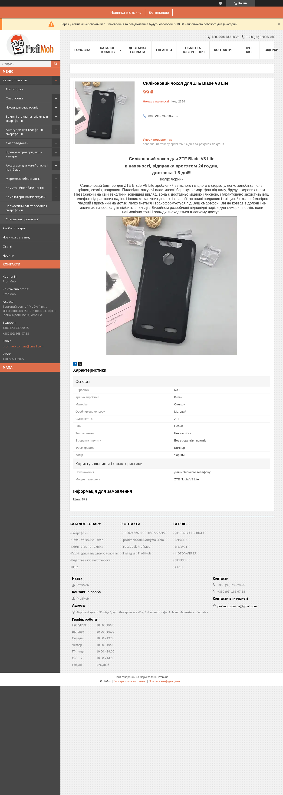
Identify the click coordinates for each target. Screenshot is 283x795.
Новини (8, 255)
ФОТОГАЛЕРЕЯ (185, 553)
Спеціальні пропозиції (22, 219)
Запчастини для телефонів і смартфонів (26, 208)
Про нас (247, 50)
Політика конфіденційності (166, 681)
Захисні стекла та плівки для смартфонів (27, 118)
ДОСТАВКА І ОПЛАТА (189, 533)
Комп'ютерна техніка (87, 546)
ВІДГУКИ (181, 546)
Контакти (223, 50)
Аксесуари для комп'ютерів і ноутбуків (27, 167)
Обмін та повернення (192, 50)
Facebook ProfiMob (137, 546)
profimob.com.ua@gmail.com (23, 346)
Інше (74, 567)
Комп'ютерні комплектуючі (26, 197)
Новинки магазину (16, 237)
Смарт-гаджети (17, 143)
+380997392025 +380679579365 (144, 533)
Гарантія (164, 50)
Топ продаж (14, 89)
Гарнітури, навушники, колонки (94, 553)
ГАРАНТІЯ (181, 540)
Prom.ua (163, 677)
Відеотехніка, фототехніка (91, 560)
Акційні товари (14, 228)
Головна (82, 50)
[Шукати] (55, 63)
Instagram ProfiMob (137, 553)
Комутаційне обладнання (25, 188)
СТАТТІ (179, 567)
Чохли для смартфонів (22, 107)
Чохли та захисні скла (87, 540)
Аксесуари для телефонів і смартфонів (25, 132)
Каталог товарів (15, 80)
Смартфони (14, 98)
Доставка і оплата (138, 50)
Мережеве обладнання (23, 179)
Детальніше (159, 12)
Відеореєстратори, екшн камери (24, 154)
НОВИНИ (181, 560)
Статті (7, 246)
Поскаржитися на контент (129, 681)
